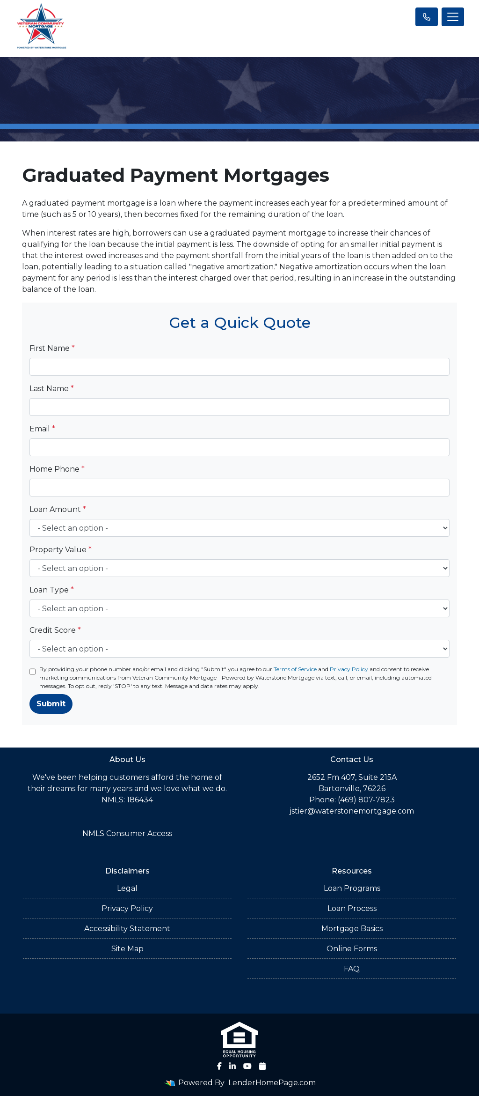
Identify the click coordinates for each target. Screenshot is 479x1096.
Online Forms (352, 948)
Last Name (51, 388)
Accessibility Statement (127, 928)
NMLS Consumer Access (127, 833)
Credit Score (55, 630)
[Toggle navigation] (453, 16)
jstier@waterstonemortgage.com (352, 811)
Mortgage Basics (352, 928)
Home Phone (57, 469)
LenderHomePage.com (272, 1082)
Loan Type (51, 589)
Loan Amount (57, 509)
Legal (127, 888)
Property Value (60, 549)
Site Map (127, 948)
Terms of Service (295, 669)
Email (42, 428)
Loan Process (352, 908)
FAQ (352, 968)
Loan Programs (352, 888)
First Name (52, 348)
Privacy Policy (349, 669)
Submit (50, 703)
